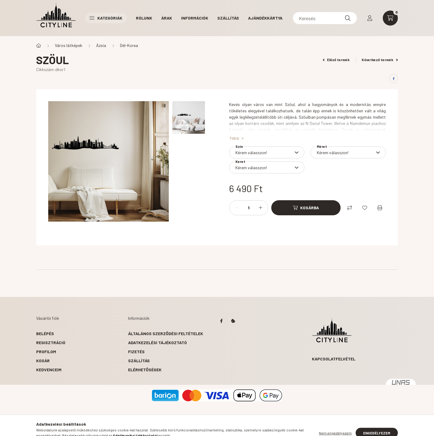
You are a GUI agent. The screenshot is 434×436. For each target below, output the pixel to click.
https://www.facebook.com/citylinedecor (221, 321)
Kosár (43, 360)
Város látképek (68, 45)
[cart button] (390, 18)
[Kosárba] (306, 207)
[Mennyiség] (249, 208)
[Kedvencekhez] (365, 208)
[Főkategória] (38, 45)
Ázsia (101, 45)
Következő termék (380, 60)
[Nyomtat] (380, 208)
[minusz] (236, 207)
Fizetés (136, 351)
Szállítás (228, 17)
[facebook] (393, 78)
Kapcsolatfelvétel (333, 358)
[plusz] (260, 207)
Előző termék (336, 60)
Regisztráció (50, 342)
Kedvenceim (48, 369)
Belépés (45, 333)
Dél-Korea (129, 45)
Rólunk (144, 17)
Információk (194, 17)
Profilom (46, 351)
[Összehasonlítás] (350, 208)
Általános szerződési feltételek (165, 333)
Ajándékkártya (265, 17)
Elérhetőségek (145, 369)
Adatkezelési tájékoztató (157, 342)
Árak (166, 17)
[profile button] (369, 18)
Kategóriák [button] (106, 17)
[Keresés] (325, 18)
